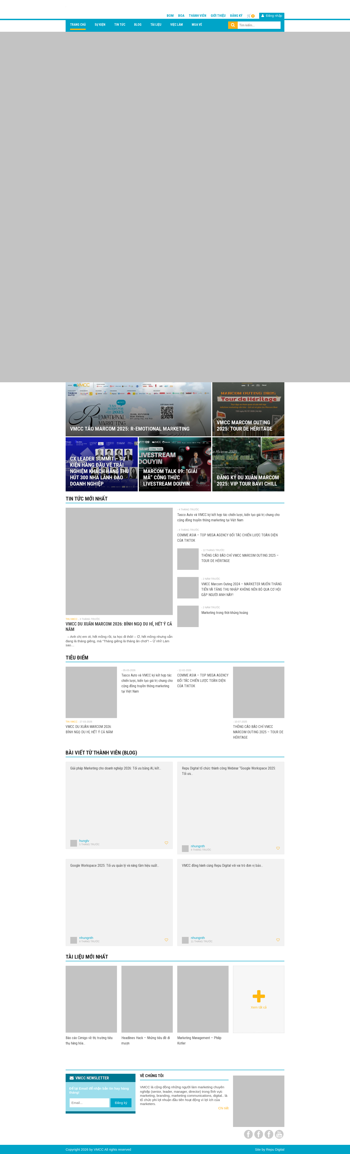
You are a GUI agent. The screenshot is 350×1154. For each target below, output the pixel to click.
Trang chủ (78, 24)
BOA (181, 16)
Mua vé (197, 24)
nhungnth (198, 846)
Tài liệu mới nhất (87, 957)
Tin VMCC (71, 619)
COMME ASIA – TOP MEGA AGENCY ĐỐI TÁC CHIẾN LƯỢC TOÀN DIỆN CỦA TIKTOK (203, 680)
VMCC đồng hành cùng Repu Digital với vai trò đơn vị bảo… (222, 865)
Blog (138, 24)
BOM (170, 16)
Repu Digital (275, 1149)
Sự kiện (100, 24)
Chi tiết (223, 1108)
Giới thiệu (218, 16)
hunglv (84, 841)
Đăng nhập (271, 15)
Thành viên (197, 16)
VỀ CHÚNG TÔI (152, 1075)
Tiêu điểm (77, 658)
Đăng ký (236, 16)
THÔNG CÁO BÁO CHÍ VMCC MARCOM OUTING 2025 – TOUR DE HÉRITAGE (258, 732)
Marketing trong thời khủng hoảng (224, 613)
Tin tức (119, 24)
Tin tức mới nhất (87, 499)
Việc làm (176, 24)
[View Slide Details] (175, 207)
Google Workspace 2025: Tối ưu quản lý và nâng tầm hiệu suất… (114, 865)
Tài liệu (155, 24)
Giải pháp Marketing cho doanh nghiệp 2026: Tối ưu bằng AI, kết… (115, 768)
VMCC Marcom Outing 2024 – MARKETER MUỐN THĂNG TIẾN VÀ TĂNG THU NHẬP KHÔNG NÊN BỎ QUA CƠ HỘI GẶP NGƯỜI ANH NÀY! (241, 589)
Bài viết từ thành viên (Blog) (101, 753)
